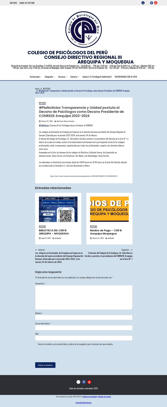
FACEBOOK (151, 2)
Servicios (61, 76)
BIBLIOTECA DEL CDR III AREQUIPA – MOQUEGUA (54, 232)
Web (36, 333)
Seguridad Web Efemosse (84, 402)
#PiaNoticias (44, 125)
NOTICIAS (42, 102)
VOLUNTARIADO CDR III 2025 (126, 76)
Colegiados (49, 76)
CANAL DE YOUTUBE (26, 2)
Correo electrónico (43, 323)
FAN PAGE (13, 2)
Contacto (73, 76)
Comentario (40, 283)
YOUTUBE (155, 2)
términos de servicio (104, 396)
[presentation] (54, 354)
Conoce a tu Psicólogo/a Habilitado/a (97, 76)
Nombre (38, 313)
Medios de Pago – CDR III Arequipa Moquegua (106, 232)
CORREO (147, 2)
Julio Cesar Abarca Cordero (65, 121)
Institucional (35, 76)
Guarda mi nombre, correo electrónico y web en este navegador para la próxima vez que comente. (75, 344)
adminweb (57, 238)
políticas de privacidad (90, 396)
